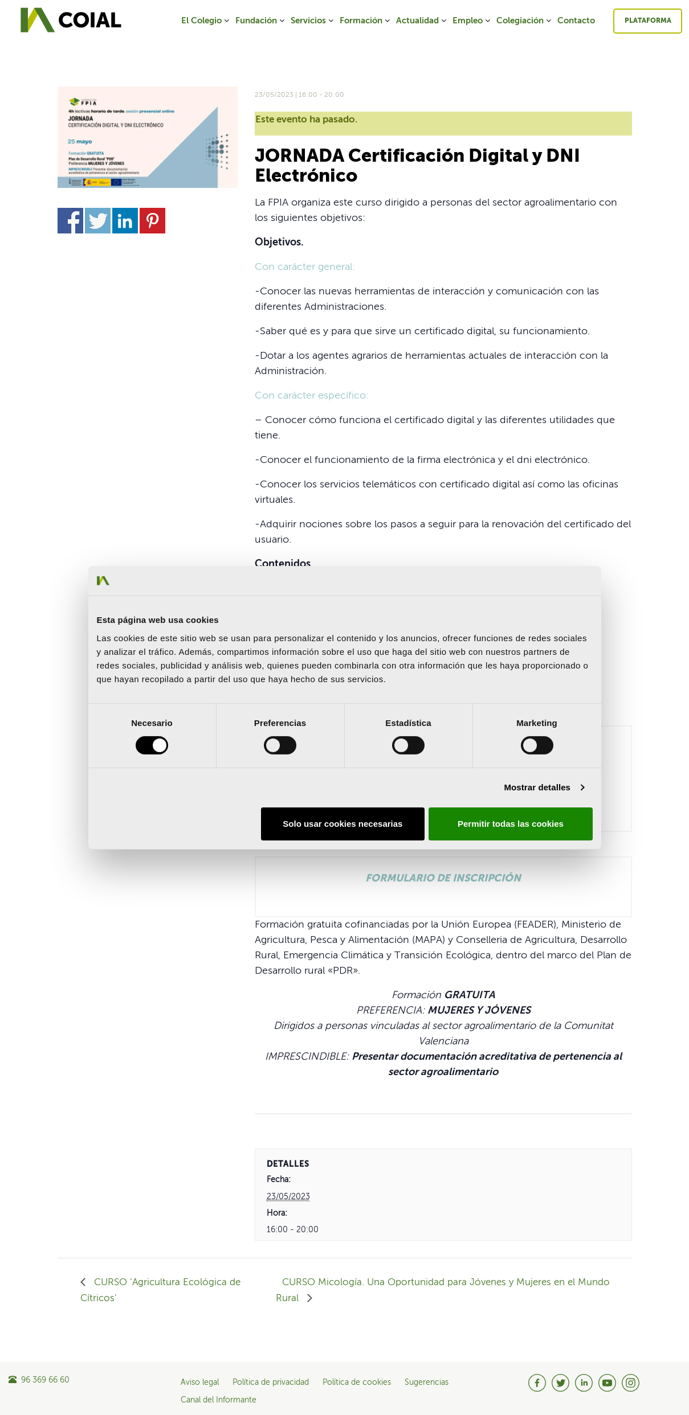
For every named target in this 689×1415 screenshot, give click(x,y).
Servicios (313, 21)
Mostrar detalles (537, 787)
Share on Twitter (98, 220)
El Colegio (206, 21)
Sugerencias (427, 1383)
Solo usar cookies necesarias (342, 824)
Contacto (576, 21)
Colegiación (524, 21)
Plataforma (648, 21)
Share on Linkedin (125, 220)
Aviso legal (200, 1383)
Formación (366, 21)
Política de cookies (357, 1383)
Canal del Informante (218, 1400)
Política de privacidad (271, 1383)
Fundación (260, 21)
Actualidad (422, 21)
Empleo (472, 21)
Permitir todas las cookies (511, 824)
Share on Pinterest (152, 220)
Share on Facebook (70, 220)
